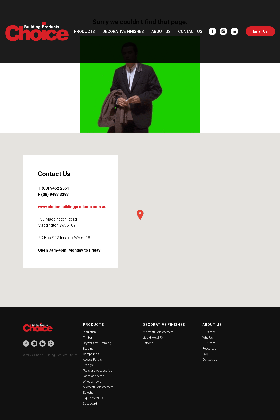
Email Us (260, 31)
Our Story (208, 332)
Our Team (208, 343)
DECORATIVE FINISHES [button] (123, 31)
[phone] (51, 343)
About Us (212, 325)
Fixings (88, 365)
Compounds (91, 354)
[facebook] (212, 31)
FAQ (205, 354)
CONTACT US (190, 31)
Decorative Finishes (164, 325)
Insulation (89, 332)
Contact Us (209, 359)
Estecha (88, 392)
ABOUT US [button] (161, 31)
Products (93, 325)
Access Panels (92, 359)
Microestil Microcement (98, 387)
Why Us (207, 337)
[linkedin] (234, 31)
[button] (140, 215)
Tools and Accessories (97, 370)
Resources (209, 348)
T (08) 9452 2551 (53, 188)
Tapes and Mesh (93, 376)
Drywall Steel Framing (97, 343)
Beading (88, 348)
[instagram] (223, 31)
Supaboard (90, 403)
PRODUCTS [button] (84, 31)
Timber (87, 337)
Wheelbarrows (92, 381)
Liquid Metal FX (93, 398)
